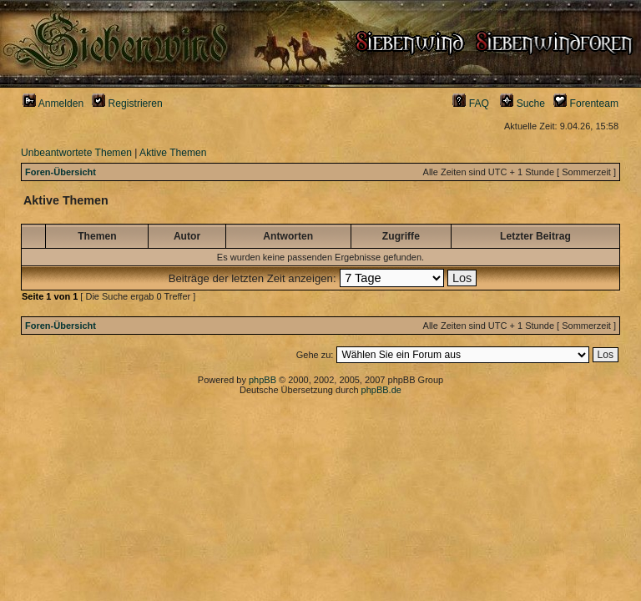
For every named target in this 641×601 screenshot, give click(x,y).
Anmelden (53, 103)
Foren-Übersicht (60, 172)
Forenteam (585, 103)
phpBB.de (381, 390)
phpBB (262, 380)
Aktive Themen (172, 153)
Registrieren (127, 103)
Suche (522, 103)
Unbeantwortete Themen (76, 153)
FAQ (470, 103)
